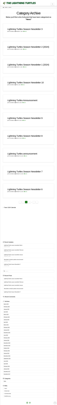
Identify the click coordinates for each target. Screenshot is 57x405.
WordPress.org (7, 396)
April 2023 (6, 322)
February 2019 (7, 350)
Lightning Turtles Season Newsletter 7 (24, 171)
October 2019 (6, 348)
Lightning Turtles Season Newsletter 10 (25, 82)
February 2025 (7, 306)
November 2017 (7, 374)
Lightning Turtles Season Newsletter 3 (24, 29)
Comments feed (7, 393)
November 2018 (7, 355)
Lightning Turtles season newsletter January (13, 254)
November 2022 (7, 332)
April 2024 (6, 311)
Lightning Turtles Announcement (22, 100)
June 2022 (6, 335)
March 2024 (6, 314)
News (25, 31)
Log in (5, 388)
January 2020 (6, 340)
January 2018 (6, 368)
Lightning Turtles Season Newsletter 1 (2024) (28, 64)
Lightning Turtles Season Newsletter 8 (24, 136)
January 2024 (6, 319)
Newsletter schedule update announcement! (13, 259)
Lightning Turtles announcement (22, 153)
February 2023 (7, 327)
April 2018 (6, 363)
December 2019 (7, 342)
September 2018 (7, 358)
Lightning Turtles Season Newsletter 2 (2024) (28, 47)
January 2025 (6, 309)
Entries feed (6, 391)
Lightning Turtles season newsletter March (13, 245)
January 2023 (6, 330)
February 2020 (7, 337)
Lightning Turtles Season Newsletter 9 (24, 118)
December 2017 (7, 371)
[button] (52, 4)
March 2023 (6, 324)
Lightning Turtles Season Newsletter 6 (24, 189)
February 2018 (7, 366)
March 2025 (6, 304)
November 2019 (7, 345)
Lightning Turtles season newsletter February (13, 250)
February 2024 (7, 317)
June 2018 (6, 361)
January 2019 (6, 353)
